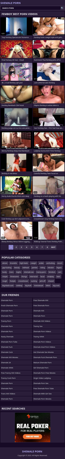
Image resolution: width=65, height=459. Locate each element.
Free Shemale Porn (41, 305)
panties (34, 267)
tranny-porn (41, 272)
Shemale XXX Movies (9, 357)
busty (4, 272)
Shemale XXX (39, 310)
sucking (34, 281)
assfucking (50, 263)
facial (42, 276)
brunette (13, 263)
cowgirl (33, 263)
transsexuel (38, 285)
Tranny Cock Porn (8, 378)
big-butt (28, 285)
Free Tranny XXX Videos (10, 373)
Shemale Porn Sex (41, 383)
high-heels (24, 263)
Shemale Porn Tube (9, 342)
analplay (50, 276)
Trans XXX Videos (8, 393)
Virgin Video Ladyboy (42, 378)
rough (4, 281)
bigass (59, 267)
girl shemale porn (41, 367)
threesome (14, 276)
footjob (13, 281)
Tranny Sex (38, 326)
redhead (25, 267)
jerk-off (42, 281)
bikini (48, 285)
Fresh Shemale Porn (9, 305)
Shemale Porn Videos (42, 331)
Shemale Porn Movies (42, 399)
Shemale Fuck (7, 347)
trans (11, 272)
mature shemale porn (43, 362)
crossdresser (23, 281)
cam (59, 272)
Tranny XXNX (39, 336)
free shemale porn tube (44, 388)
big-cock (56, 285)
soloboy (19, 285)
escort (59, 263)
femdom (52, 272)
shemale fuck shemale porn (45, 357)
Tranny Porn (6, 321)
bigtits (18, 272)
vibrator (51, 267)
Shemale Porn (7, 300)
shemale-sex (29, 272)
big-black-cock (7, 285)
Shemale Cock (7, 352)
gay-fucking (6, 267)
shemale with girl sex (43, 393)
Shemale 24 (6, 362)
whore (4, 263)
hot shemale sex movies (44, 352)
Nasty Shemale (7, 336)
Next (53, 247)
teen (58, 276)
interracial (34, 276)
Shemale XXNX (7, 367)
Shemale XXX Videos (42, 321)
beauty (17, 267)
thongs (24, 276)
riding (42, 267)
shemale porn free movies (44, 373)
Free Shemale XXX (41, 300)
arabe (41, 263)
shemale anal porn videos (44, 347)
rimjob (4, 276)
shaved (51, 281)
